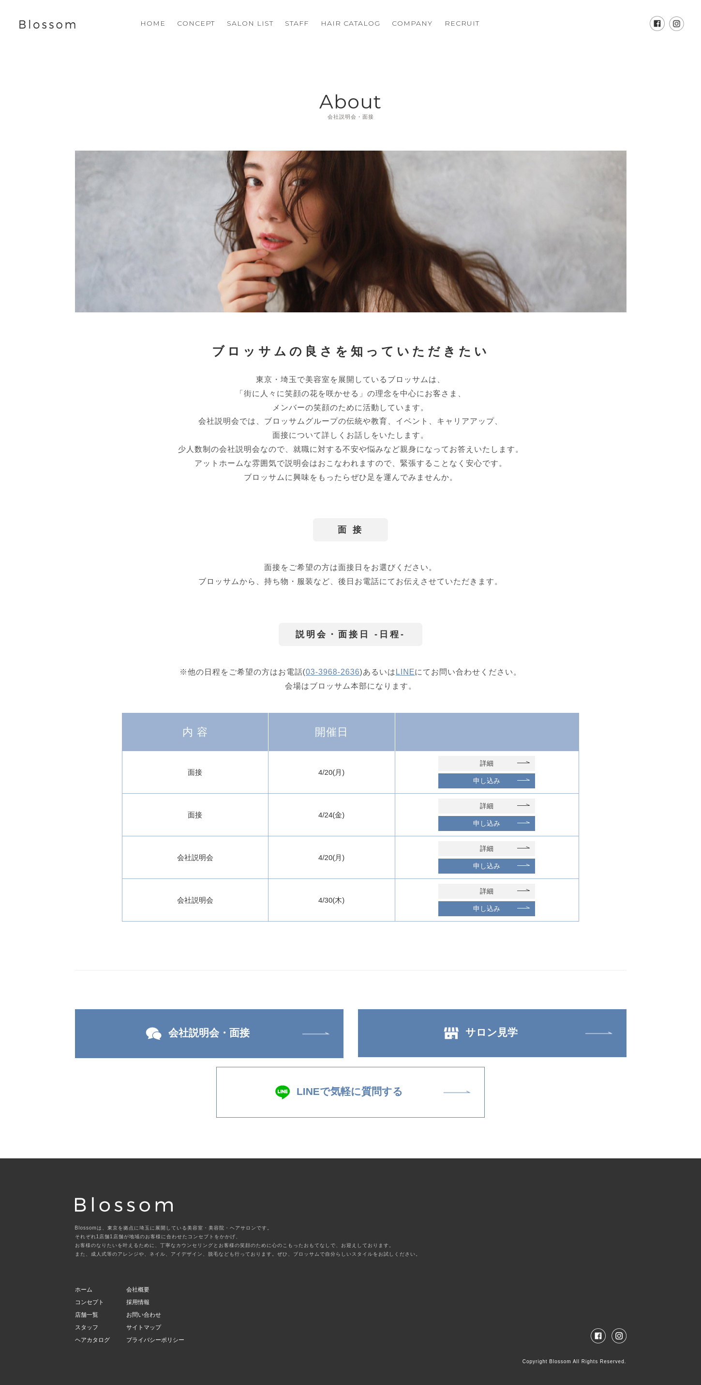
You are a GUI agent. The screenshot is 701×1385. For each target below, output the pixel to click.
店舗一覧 (86, 1314)
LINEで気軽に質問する (339, 1092)
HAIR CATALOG (350, 23)
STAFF (297, 23)
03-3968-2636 (333, 672)
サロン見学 (481, 1033)
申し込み (486, 781)
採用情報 (137, 1302)
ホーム (83, 1289)
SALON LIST (250, 23)
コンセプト (89, 1302)
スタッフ (86, 1327)
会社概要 (137, 1289)
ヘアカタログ (92, 1340)
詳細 (486, 763)
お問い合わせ (143, 1314)
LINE (405, 672)
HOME (152, 23)
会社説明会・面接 (198, 1033)
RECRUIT (462, 23)
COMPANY (412, 23)
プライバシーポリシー (155, 1340)
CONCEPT (196, 23)
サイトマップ (143, 1327)
